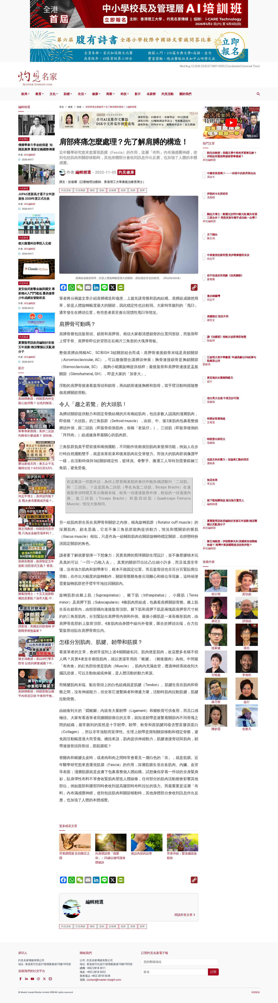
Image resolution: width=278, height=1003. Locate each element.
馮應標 (233, 197)
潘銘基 (233, 466)
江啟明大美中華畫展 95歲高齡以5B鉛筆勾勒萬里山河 (243, 360)
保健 (79, 107)
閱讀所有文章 (185, 915)
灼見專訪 (23, 139)
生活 (81, 94)
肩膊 (132, 190)
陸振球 (233, 343)
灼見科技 (23, 283)
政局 (24, 94)
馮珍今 (233, 180)
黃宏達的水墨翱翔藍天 (242, 377)
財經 (67, 94)
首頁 (61, 107)
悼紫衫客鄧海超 (238, 418)
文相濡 (233, 422)
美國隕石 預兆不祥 (239, 316)
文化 (53, 94)
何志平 (233, 262)
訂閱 (213, 972)
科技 (124, 94)
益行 (231, 381)
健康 (95, 94)
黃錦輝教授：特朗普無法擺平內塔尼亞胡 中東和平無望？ (36, 696)
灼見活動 (167, 94)
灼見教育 (23, 188)
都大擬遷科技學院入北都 (34, 243)
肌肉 (101, 190)
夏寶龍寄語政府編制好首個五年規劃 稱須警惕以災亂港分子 (36, 347)
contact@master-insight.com (104, 979)
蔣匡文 (233, 320)
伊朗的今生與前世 (239, 193)
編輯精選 (83, 172)
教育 (38, 94)
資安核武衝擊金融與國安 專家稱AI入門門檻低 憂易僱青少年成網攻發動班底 (36, 293)
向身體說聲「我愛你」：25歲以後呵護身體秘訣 (111, 852)
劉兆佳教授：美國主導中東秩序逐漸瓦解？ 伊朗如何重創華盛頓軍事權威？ (243, 156)
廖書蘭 (233, 282)
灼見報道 (23, 337)
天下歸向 (234, 234)
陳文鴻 (233, 238)
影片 (138, 94)
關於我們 (185, 94)
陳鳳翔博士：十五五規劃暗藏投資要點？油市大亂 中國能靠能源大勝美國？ (36, 598)
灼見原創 (66, 190)
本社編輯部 (29, 155)
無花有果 (234, 479)
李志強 (233, 483)
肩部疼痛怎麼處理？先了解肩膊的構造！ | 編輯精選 (111, 107)
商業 (109, 94)
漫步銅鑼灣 (235, 295)
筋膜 (123, 190)
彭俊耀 (112, 190)
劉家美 (233, 367)
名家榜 (151, 94)
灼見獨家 (80, 190)
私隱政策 (256, 992)
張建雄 (233, 405)
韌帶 (142, 190)
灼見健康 (126, 172)
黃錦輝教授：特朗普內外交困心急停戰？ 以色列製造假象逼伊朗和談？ (36, 403)
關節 (92, 190)
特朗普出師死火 (238, 439)
